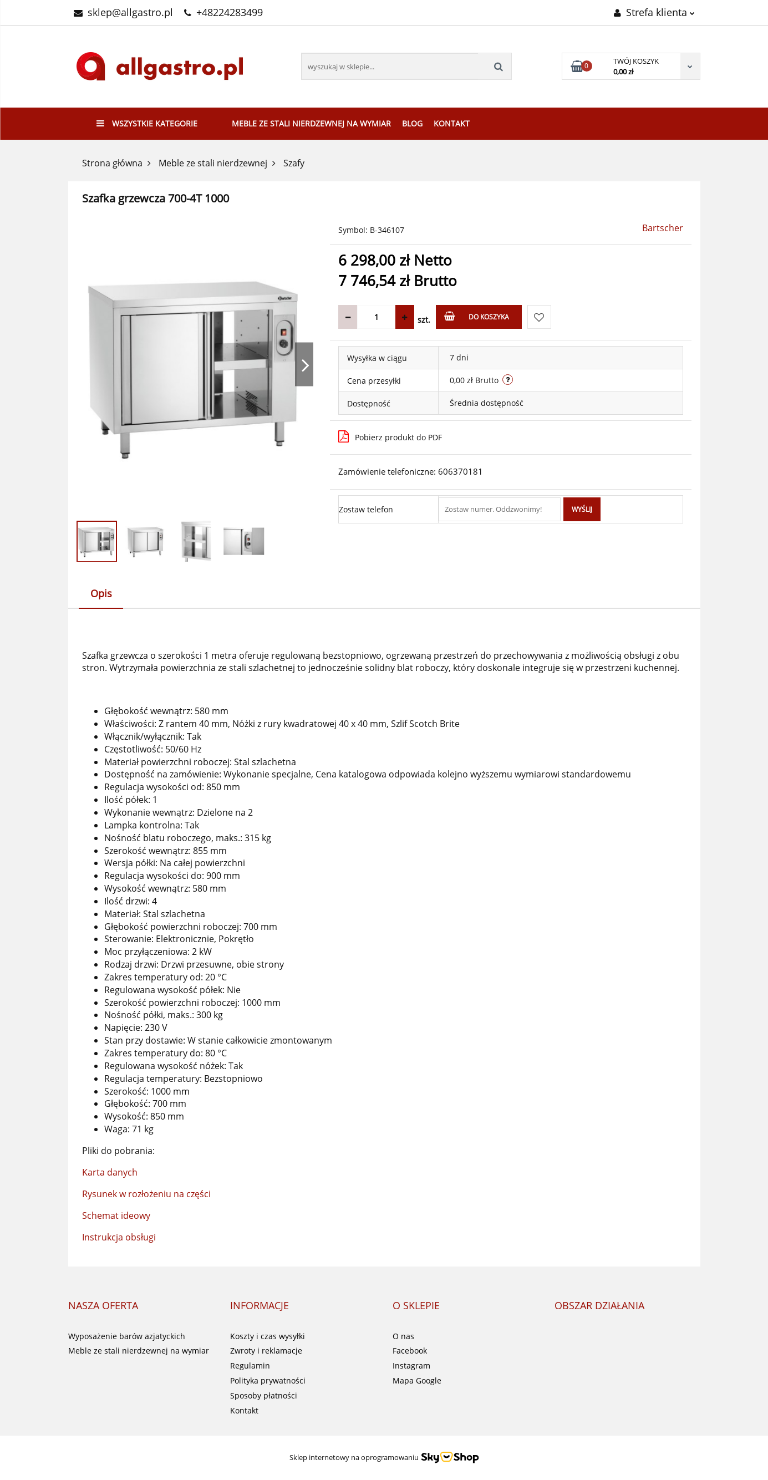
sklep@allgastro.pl (123, 12)
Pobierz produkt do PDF (390, 436)
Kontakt (452, 123)
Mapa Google (417, 1380)
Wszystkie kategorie (146, 123)
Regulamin (250, 1365)
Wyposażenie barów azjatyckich (126, 1336)
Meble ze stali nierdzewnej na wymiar (311, 123)
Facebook (410, 1350)
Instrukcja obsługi (119, 1237)
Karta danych (110, 1172)
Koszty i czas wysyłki (267, 1336)
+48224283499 (223, 12)
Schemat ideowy (116, 1215)
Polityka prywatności (268, 1380)
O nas (403, 1336)
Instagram (411, 1365)
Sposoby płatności (263, 1395)
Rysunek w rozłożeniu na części (146, 1194)
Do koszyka (476, 316)
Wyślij (582, 509)
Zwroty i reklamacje (266, 1350)
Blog (412, 123)
